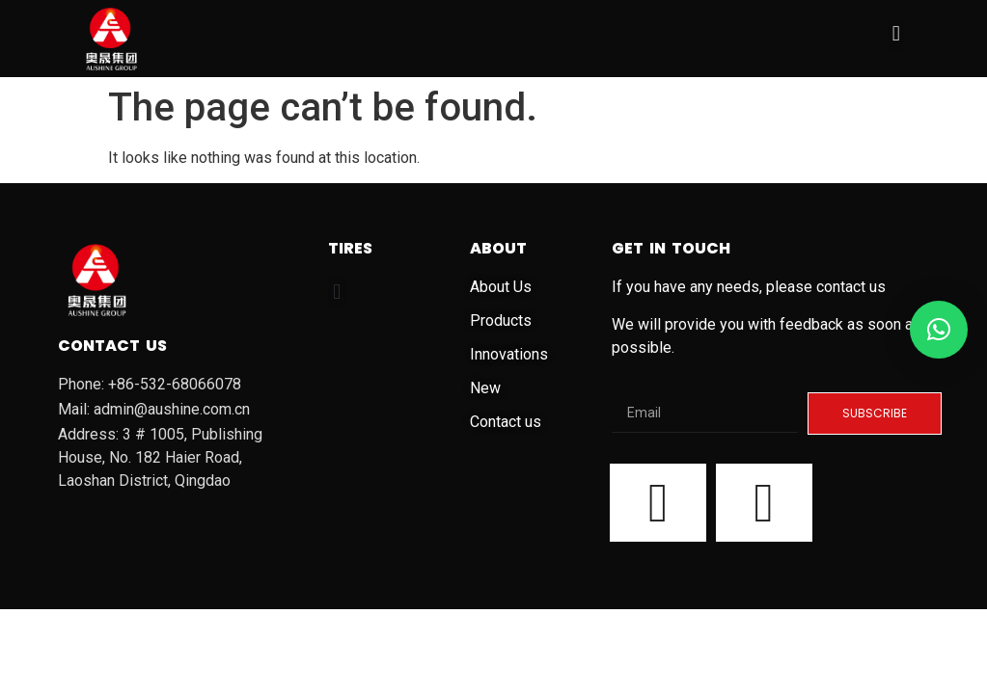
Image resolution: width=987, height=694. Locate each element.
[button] (896, 34)
